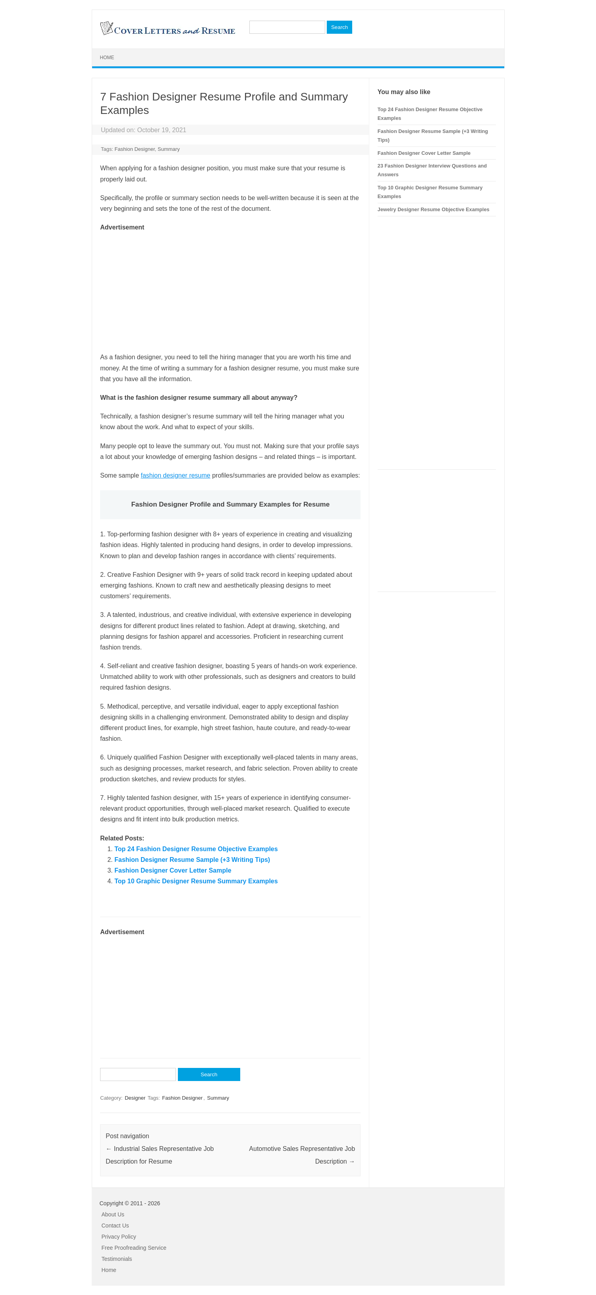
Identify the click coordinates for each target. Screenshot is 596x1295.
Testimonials (117, 1259)
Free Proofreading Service (134, 1248)
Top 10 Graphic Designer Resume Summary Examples (196, 881)
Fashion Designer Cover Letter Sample (172, 870)
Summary (169, 149)
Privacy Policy (119, 1236)
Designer (135, 1098)
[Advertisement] (230, 288)
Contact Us (115, 1225)
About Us (113, 1214)
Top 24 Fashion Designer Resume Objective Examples (196, 849)
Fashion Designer (135, 149)
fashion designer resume (175, 475)
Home (107, 57)
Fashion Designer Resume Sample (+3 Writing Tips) (192, 859)
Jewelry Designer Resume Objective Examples (434, 209)
